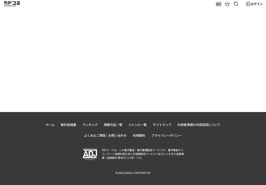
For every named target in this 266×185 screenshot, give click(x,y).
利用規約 (139, 135)
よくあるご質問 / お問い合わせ (105, 135)
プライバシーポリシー (166, 135)
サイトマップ (162, 124)
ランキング (90, 124)
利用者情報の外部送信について (199, 124)
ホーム (50, 124)
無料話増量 (68, 124)
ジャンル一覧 (138, 124)
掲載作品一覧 (113, 124)
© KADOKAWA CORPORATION (133, 173)
